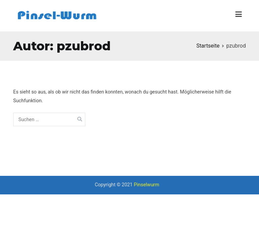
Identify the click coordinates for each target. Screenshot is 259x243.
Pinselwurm (146, 185)
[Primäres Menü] (238, 15)
